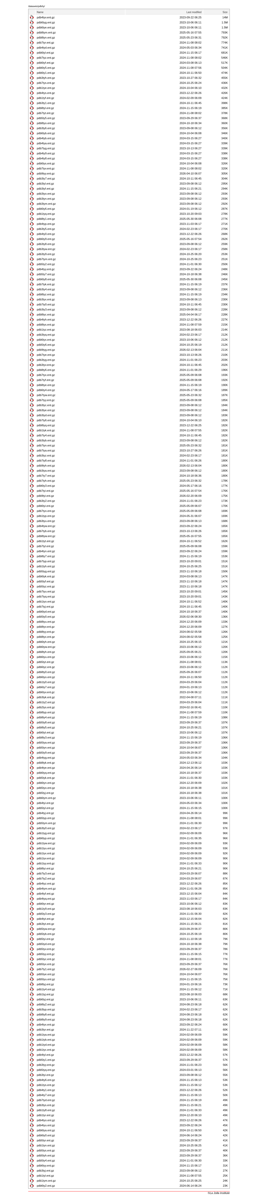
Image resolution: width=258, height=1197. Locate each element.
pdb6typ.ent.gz (46, 838)
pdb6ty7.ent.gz (46, 687)
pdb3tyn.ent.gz (46, 198)
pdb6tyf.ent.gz (45, 62)
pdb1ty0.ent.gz (46, 682)
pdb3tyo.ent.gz (46, 193)
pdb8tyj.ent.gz (45, 984)
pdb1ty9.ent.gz (46, 908)
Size (225, 12)
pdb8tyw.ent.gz (46, 536)
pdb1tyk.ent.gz (46, 430)
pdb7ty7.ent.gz (46, 475)
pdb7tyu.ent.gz (46, 591)
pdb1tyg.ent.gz (46, 833)
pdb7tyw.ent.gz (46, 395)
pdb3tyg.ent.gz (46, 359)
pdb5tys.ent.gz (46, 1150)
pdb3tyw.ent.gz (46, 249)
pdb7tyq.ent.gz (46, 596)
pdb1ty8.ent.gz (46, 1110)
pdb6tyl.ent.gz (45, 52)
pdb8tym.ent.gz (46, 32)
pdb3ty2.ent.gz (46, 500)
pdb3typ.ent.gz (46, 1009)
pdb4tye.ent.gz (46, 767)
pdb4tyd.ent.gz (46, 47)
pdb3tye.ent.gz (46, 410)
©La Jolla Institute (219, 1192)
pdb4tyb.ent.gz (46, 138)
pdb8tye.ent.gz (46, 384)
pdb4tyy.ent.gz (46, 269)
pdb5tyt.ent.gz (45, 661)
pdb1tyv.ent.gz (46, 858)
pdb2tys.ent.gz (46, 707)
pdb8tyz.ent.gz (46, 294)
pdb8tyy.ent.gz (46, 631)
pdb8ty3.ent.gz (46, 737)
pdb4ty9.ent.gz (46, 153)
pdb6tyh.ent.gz (46, 641)
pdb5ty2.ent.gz (46, 264)
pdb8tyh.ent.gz (46, 651)
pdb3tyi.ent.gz (45, 1074)
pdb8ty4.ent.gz (46, 717)
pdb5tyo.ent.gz (46, 787)
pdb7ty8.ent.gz (46, 460)
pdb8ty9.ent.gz (46, 1019)
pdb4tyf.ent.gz (45, 893)
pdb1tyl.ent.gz (45, 1175)
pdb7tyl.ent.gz (45, 546)
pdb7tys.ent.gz (46, 82)
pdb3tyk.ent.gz (46, 697)
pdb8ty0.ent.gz (46, 672)
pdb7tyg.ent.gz (46, 148)
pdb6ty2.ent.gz (46, 1185)
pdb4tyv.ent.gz (46, 17)
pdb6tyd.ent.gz (46, 611)
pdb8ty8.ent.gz (46, 1014)
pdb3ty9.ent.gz (46, 254)
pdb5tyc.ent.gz (46, 959)
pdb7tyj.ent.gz (45, 606)
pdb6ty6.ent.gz (46, 208)
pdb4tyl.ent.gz (45, 1054)
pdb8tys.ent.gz (46, 324)
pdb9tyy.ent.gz (46, 173)
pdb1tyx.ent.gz (46, 853)
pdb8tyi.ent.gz (45, 868)
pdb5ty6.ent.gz (46, 344)
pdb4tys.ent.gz (46, 92)
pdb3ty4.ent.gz (46, 289)
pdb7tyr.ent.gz (45, 42)
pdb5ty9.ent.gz (46, 752)
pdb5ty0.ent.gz (46, 616)
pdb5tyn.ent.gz (46, 747)
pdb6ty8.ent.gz (46, 279)
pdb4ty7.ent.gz (46, 1095)
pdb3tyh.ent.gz (46, 77)
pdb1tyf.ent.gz (45, 97)
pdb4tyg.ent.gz (46, 757)
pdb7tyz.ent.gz (46, 57)
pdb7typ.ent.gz (46, 561)
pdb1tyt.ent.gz (45, 541)
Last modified (193, 12)
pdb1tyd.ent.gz (46, 1044)
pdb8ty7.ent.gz (46, 556)
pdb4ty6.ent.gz (46, 1079)
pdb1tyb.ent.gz (46, 1039)
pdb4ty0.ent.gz (46, 233)
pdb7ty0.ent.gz (46, 304)
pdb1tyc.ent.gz (46, 1049)
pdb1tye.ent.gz (46, 87)
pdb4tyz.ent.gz (46, 883)
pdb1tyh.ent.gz (46, 566)
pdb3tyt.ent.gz (45, 923)
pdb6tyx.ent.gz (46, 339)
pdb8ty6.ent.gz (46, 369)
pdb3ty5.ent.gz (46, 228)
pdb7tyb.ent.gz (46, 531)
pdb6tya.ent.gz (46, 1130)
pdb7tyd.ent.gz (46, 1100)
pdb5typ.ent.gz (46, 818)
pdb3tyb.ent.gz (46, 440)
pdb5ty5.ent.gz (46, 118)
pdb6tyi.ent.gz (45, 505)
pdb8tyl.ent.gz (45, 108)
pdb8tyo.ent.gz (46, 123)
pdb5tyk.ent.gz (46, 777)
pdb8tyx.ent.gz (46, 636)
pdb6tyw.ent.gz (46, 646)
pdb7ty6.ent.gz (46, 420)
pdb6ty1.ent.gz (46, 72)
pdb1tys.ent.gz (46, 1084)
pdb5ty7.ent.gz (46, 274)
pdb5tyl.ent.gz (45, 807)
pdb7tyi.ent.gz (45, 490)
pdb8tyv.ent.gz (46, 626)
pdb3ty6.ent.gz (46, 128)
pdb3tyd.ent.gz (46, 415)
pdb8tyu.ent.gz (46, 621)
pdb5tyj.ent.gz (45, 792)
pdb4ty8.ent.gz (46, 158)
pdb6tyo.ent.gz (46, 677)
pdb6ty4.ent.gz (46, 390)
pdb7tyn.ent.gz (46, 445)
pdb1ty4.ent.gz (46, 989)
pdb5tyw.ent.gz (46, 928)
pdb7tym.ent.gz (46, 259)
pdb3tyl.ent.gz (45, 183)
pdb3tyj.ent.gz (45, 1170)
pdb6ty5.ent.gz (46, 67)
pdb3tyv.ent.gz (46, 364)
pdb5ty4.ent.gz (46, 1160)
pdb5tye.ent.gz (46, 974)
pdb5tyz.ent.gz (46, 586)
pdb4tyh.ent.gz (46, 319)
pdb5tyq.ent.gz (46, 1069)
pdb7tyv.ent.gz (46, 168)
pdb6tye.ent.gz (46, 27)
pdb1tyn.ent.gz (46, 1145)
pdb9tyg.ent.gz (46, 349)
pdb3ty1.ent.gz (46, 102)
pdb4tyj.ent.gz (45, 813)
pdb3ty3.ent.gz (46, 309)
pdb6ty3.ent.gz (46, 485)
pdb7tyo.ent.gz (46, 510)
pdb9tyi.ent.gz (45, 495)
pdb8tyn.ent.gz (46, 37)
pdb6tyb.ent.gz (46, 133)
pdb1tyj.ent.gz (45, 994)
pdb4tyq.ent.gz (46, 898)
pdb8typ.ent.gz (46, 712)
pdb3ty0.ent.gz (46, 828)
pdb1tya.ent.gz (46, 1034)
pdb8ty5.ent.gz (46, 727)
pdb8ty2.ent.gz (46, 1004)
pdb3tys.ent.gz (46, 1105)
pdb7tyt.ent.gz (45, 113)
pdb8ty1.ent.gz (46, 218)
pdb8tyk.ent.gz (46, 762)
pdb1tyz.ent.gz (46, 329)
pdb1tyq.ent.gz (46, 213)
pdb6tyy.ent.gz (46, 1165)
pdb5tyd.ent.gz (46, 943)
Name (40, 12)
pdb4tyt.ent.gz (45, 918)
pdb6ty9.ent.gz (46, 238)
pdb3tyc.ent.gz (46, 405)
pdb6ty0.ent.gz (46, 1135)
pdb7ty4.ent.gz (46, 435)
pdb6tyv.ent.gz (46, 692)
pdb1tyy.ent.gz (46, 863)
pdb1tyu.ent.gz (46, 848)
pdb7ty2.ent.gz (46, 878)
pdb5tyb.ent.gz (46, 933)
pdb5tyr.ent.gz (45, 1140)
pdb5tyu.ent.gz (46, 979)
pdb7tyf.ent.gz (45, 379)
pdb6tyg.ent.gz (46, 22)
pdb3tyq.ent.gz (46, 334)
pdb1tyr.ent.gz (45, 1115)
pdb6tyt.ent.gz (45, 732)
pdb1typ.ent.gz (46, 515)
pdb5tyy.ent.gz (46, 954)
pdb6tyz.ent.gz (46, 666)
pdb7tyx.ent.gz (46, 374)
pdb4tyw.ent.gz (46, 525)
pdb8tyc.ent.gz (46, 314)
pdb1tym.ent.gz (46, 1180)
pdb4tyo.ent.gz (46, 1120)
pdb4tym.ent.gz (46, 888)
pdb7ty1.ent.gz (46, 969)
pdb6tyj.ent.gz (45, 999)
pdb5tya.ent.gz (46, 742)
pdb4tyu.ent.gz (46, 1125)
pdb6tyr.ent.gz (45, 903)
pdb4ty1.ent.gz (46, 1090)
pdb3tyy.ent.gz (46, 1064)
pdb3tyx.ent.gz (46, 299)
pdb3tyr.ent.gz (45, 1029)
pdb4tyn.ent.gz (46, 551)
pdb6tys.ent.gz (46, 163)
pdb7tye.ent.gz (46, 354)
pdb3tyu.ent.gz (46, 520)
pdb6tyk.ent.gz (46, 576)
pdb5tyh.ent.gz (46, 1155)
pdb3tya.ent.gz (46, 470)
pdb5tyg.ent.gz (46, 571)
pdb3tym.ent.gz (46, 203)
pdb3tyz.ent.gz (46, 455)
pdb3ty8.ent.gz (46, 243)
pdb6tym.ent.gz (46, 797)
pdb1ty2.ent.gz (46, 702)
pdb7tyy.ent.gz (46, 400)
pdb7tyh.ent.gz (46, 480)
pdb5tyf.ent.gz (45, 581)
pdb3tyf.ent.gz (45, 188)
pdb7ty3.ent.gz (46, 873)
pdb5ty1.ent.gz (46, 1059)
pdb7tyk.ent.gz (46, 284)
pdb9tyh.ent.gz (46, 465)
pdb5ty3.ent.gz (46, 913)
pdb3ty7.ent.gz (46, 178)
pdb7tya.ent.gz (46, 450)
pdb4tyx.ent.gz (46, 1024)
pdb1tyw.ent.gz (46, 843)
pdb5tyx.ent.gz (46, 964)
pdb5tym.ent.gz (46, 823)
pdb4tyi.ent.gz (45, 802)
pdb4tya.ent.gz (46, 143)
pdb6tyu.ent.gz (46, 656)
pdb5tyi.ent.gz (45, 938)
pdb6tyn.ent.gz (46, 782)
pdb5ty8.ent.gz (46, 722)
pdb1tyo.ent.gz (46, 601)
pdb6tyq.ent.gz (46, 772)
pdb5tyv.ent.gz (46, 948)
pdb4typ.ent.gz (46, 223)
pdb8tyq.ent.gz (46, 425)
